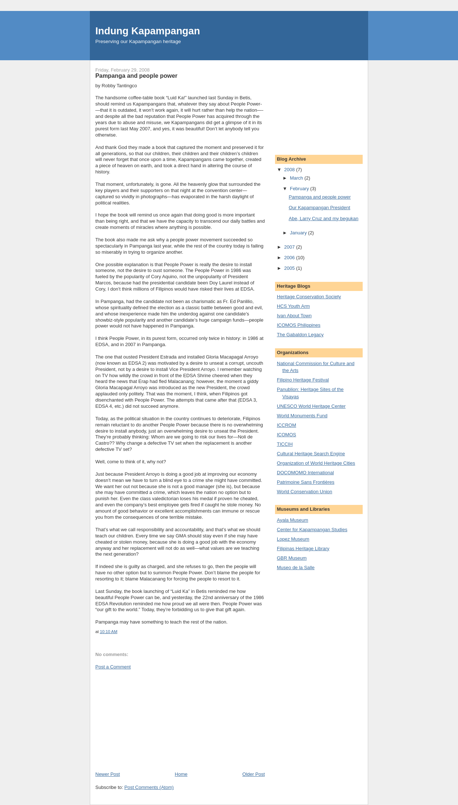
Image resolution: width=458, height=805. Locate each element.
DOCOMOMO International (305, 472)
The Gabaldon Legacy (300, 334)
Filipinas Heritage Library (303, 548)
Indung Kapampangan (147, 31)
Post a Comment (113, 667)
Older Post (254, 774)
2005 (290, 268)
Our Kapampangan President (319, 207)
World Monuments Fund (302, 415)
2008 (290, 169)
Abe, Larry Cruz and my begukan (323, 218)
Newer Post (107, 774)
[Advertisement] (150, 720)
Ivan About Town (294, 315)
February (300, 188)
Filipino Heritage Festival (303, 380)
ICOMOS (286, 434)
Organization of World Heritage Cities (316, 463)
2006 (290, 257)
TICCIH (285, 444)
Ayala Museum (292, 520)
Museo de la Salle (295, 567)
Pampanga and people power (320, 197)
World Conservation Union (304, 491)
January (299, 232)
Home (181, 774)
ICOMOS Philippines (298, 325)
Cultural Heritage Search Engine (311, 453)
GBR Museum (292, 558)
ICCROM (286, 425)
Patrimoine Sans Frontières (306, 482)
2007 (290, 247)
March (297, 178)
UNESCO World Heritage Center (311, 406)
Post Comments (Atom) (149, 787)
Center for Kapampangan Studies (312, 529)
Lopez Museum (293, 539)
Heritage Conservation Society (309, 296)
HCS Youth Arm (293, 306)
